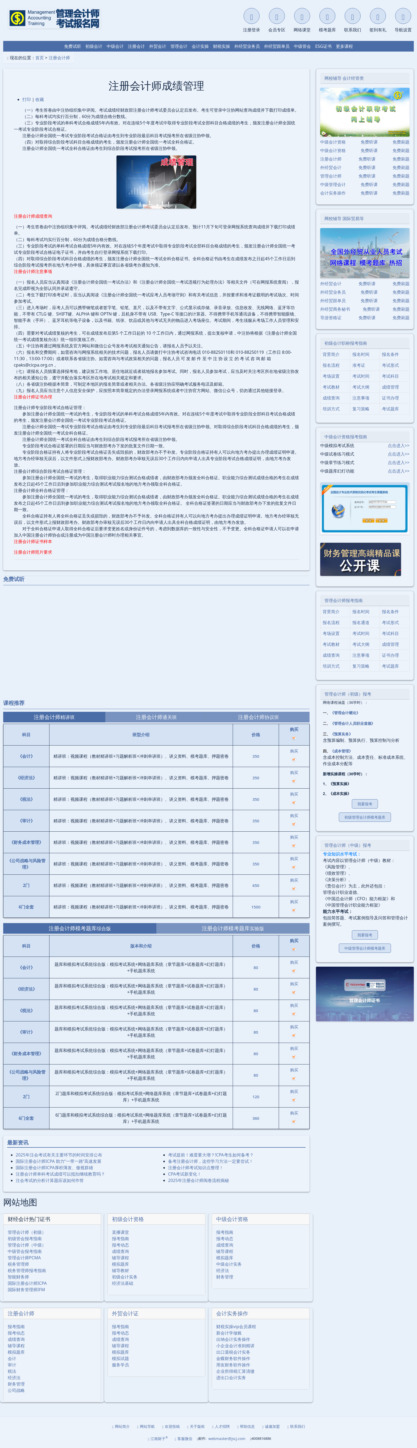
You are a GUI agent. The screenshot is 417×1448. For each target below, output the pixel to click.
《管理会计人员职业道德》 (352, 723)
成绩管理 (390, 387)
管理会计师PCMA (24, 1258)
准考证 (358, 365)
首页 (39, 58)
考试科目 (390, 376)
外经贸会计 (330, 167)
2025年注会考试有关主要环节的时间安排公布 (59, 1155)
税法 (12, 1371)
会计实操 (200, 46)
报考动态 (120, 1245)
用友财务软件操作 (233, 1365)
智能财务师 (18, 1277)
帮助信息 (246, 1426)
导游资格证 (330, 318)
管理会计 (178, 46)
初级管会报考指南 (25, 1238)
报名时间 (360, 354)
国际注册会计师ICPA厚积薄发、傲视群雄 (54, 1168)
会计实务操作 (232, 1313)
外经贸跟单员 (277, 46)
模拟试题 (120, 1358)
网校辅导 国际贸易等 (344, 218)
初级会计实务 (124, 1277)
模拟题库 (120, 1264)
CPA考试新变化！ (184, 1174)
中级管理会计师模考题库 (364, 948)
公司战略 (16, 1390)
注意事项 (360, 398)
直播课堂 (120, 1232)
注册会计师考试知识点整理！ (195, 1168)
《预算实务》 (341, 733)
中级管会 (302, 46)
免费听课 (369, 142)
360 (255, 1118)
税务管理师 (18, 1264)
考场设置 (331, 376)
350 (255, 756)
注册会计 (136, 46)
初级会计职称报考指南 (345, 343)
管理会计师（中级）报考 (347, 845)
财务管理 (224, 1277)
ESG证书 (323, 46)
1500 (255, 907)
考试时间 (360, 376)
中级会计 (115, 46)
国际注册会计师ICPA (27, 1283)
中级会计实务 (229, 1264)
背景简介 (331, 354)
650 (255, 885)
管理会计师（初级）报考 (347, 694)
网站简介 (121, 1426)
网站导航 (146, 1426)
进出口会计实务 (231, 1377)
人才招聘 (221, 1426)
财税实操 (221, 46)
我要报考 (364, 803)
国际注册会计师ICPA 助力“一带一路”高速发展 (58, 1161)
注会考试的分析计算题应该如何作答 (50, 1180)
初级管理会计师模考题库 (364, 817)
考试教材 (331, 387)
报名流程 (331, 365)
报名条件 (390, 354)
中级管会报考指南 (25, 1251)
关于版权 (196, 1426)
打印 (26, 99)
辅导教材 (120, 1270)
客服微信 (183, 1438)
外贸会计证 (125, 1313)
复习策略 (360, 409)
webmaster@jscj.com (226, 1438)
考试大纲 (360, 387)
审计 (12, 1365)
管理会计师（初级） (27, 1232)
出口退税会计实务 (233, 1352)
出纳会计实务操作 (233, 1339)
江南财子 (158, 1439)
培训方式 (331, 409)
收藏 (39, 99)
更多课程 (344, 46)
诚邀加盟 (271, 1426)
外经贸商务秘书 (335, 309)
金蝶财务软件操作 (233, 1358)
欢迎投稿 (171, 1426)
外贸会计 (157, 46)
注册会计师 (59, 58)
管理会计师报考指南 (343, 600)
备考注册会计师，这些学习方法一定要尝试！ (210, 1161)
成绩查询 (120, 1251)
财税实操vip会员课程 (236, 1326)
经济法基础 (122, 1283)
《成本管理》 (341, 751)
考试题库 (390, 409)
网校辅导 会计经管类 (344, 78)
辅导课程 (120, 1258)
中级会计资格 (232, 1219)
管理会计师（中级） (27, 1245)
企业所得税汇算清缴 (235, 1371)
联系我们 (296, 1426)
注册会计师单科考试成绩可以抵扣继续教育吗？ (60, 1174)
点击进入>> (399, 445)
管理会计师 (330, 176)
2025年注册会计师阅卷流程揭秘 (198, 1180)
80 (256, 967)
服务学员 (120, 1365)
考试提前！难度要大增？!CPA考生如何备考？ (211, 1155)
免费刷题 (401, 142)
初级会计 (93, 46)
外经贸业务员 (247, 46)
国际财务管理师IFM (26, 1290)
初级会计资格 (128, 1219)
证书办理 (390, 398)
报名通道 (360, 622)
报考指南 (120, 1238)
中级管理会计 (333, 184)
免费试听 (72, 46)
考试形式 (390, 365)
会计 (12, 1358)
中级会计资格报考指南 (345, 437)
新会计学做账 (229, 1333)
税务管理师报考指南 (27, 1270)
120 (255, 1096)
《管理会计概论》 (345, 712)
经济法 (222, 1270)
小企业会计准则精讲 (235, 1346)
